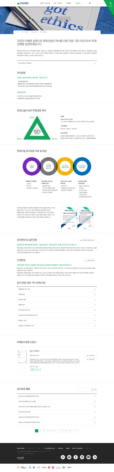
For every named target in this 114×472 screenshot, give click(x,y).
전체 (95, 389)
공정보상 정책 (22, 300)
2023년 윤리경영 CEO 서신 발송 (27, 402)
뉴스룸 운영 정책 (30, 448)
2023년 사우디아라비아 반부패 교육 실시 (29, 422)
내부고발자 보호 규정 (24, 310)
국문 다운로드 (91, 355)
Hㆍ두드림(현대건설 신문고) (49, 448)
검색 (92, 389)
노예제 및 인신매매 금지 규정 (26, 326)
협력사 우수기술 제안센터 (77, 448)
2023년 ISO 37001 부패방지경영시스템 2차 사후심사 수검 (34, 407)
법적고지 (38, 448)
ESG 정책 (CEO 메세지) (24, 63)
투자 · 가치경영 (58, 3)
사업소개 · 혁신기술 (45, 3)
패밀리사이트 (88, 448)
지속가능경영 (33, 32)
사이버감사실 (60, 448)
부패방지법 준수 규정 (24, 289)
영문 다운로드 (91, 359)
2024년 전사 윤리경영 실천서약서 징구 (28, 396)
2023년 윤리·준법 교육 (24, 412)
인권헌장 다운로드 (90, 260)
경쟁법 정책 (21, 305)
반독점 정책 (21, 294)
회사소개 (78, 3)
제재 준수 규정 (22, 321)
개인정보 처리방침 (20, 448)
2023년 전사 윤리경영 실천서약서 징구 (28, 417)
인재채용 (68, 3)
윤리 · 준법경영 (43, 32)
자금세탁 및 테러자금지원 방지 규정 (27, 315)
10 (70, 431)
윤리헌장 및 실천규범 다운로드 (87, 240)
